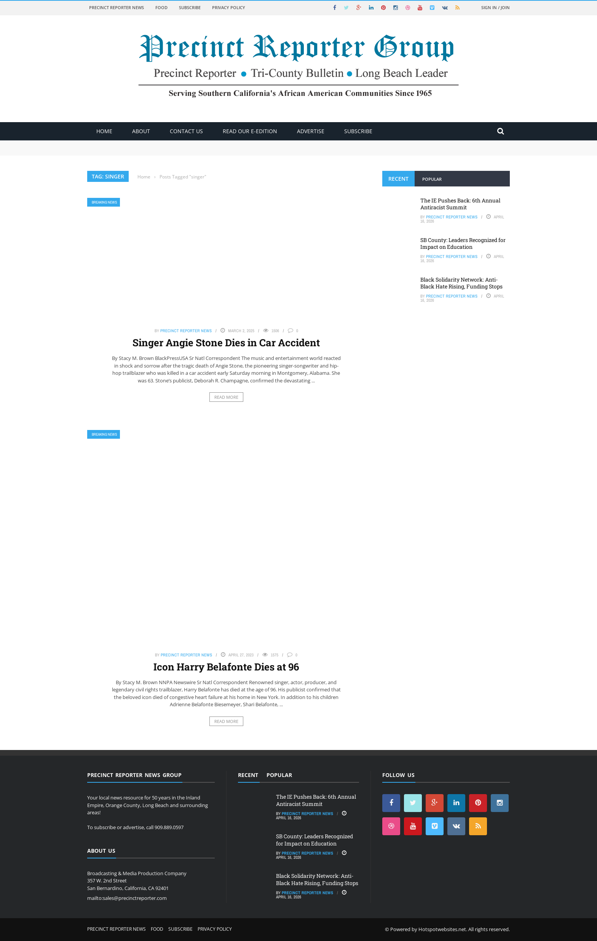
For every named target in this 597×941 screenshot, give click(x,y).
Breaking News (104, 202)
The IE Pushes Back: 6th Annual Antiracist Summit (460, 204)
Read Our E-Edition (250, 131)
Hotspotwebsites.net (442, 929)
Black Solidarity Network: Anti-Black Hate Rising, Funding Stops (461, 283)
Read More (226, 397)
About (141, 131)
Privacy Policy (228, 7)
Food (161, 7)
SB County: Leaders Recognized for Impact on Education (463, 243)
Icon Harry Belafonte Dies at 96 (226, 666)
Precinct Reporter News (116, 7)
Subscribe (190, 7)
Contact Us (186, 131)
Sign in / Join (495, 7)
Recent (398, 178)
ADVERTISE (310, 131)
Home (104, 131)
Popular (432, 179)
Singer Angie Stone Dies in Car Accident (226, 342)
